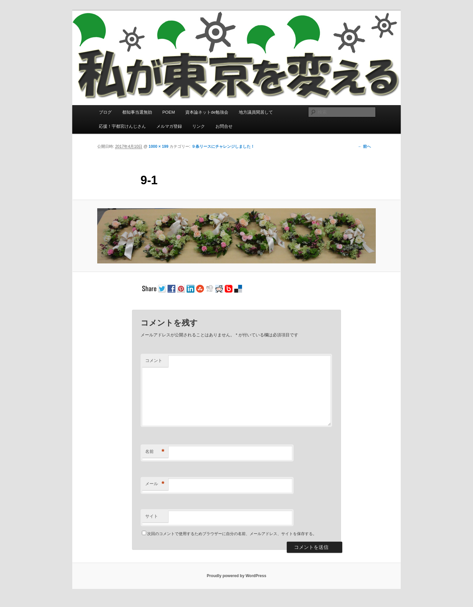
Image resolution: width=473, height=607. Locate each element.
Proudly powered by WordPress (236, 575)
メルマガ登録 (169, 126)
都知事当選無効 (137, 112)
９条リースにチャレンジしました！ (223, 146)
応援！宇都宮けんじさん (122, 126)
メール (155, 484)
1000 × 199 (158, 146)
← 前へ (364, 146)
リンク (198, 126)
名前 (155, 452)
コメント (153, 360)
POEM (168, 112)
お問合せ (224, 126)
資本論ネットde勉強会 (206, 112)
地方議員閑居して (256, 112)
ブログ (105, 112)
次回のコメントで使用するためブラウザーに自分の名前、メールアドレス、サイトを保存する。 (232, 533)
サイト (151, 516)
